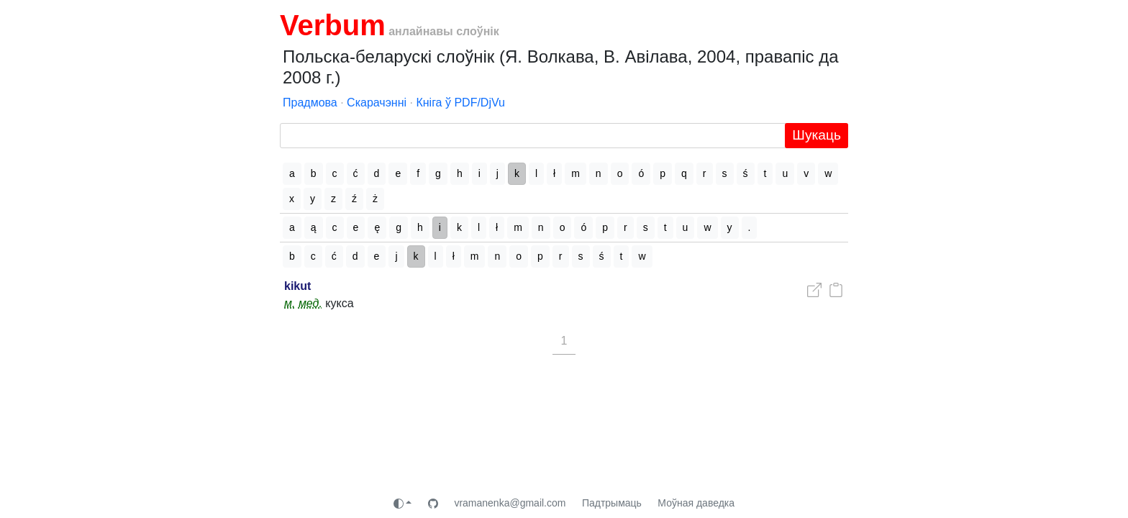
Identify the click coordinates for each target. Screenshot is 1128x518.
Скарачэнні (376, 102)
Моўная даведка (696, 503)
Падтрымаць (612, 503)
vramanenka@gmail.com (509, 503)
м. (289, 303)
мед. (310, 303)
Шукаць (816, 134)
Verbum (333, 25)
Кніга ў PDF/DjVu (460, 102)
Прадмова (310, 102)
